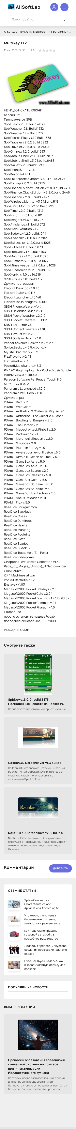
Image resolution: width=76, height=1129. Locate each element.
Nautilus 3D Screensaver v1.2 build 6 (35, 833)
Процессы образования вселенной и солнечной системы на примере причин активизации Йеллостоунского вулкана (36, 1066)
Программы (59, 31)
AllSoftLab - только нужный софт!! (26, 31)
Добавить (60, 868)
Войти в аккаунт (54, 7)
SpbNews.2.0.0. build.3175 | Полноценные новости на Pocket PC (36, 701)
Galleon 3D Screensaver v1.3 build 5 (35, 763)
